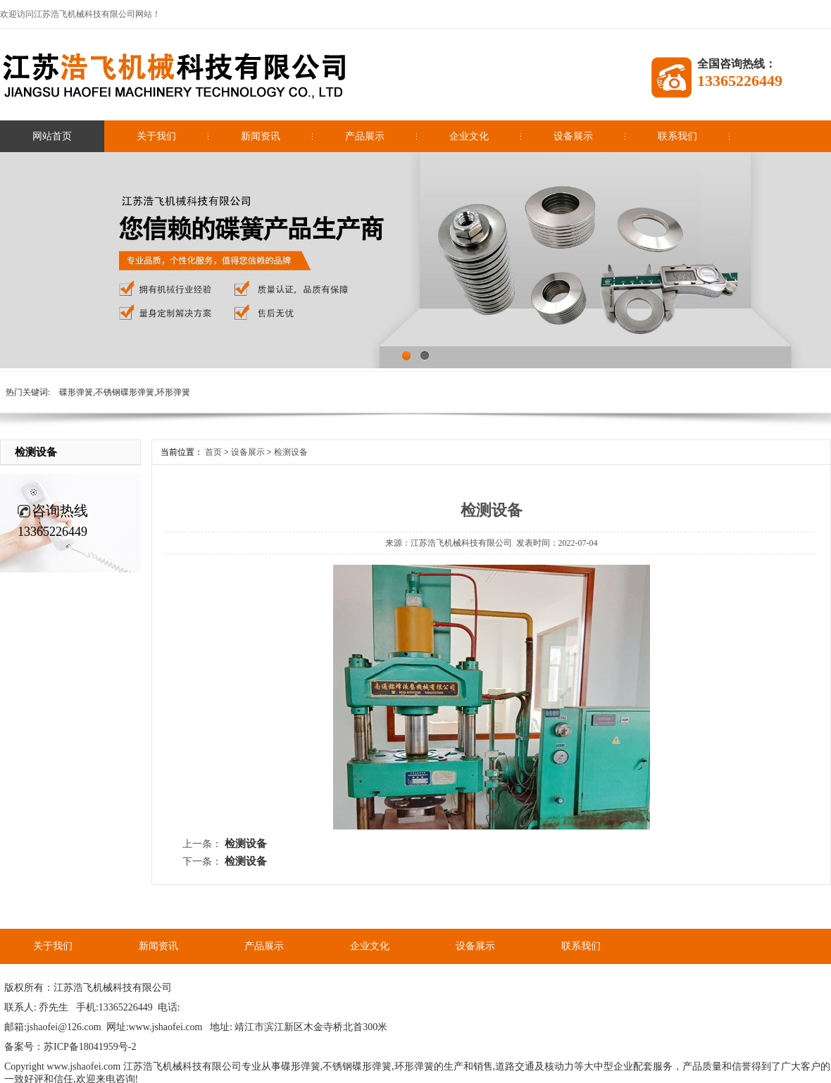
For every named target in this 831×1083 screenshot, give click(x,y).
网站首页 (52, 136)
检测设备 (291, 452)
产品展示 (365, 136)
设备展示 (573, 136)
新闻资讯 (260, 136)
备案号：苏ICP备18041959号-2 (70, 1046)
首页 (213, 452)
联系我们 (677, 136)
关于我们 (156, 136)
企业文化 (469, 136)
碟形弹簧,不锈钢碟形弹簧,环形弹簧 (124, 392)
